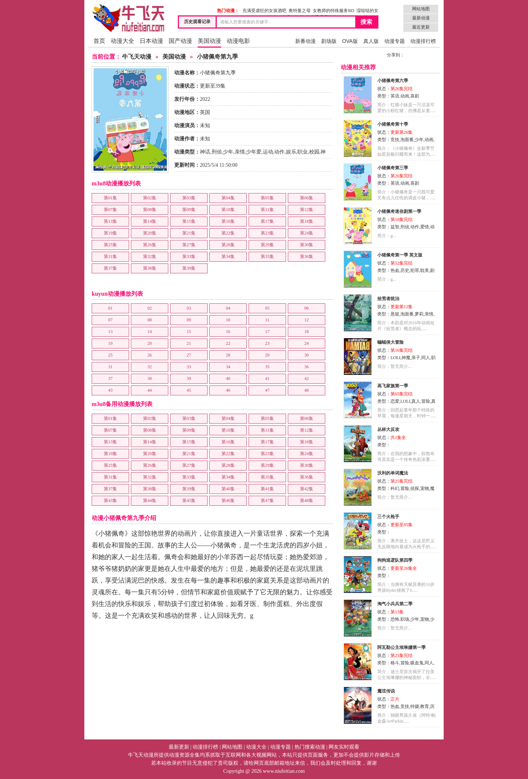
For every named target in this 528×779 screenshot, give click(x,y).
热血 (394, 270)
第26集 (149, 244)
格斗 (394, 662)
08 (149, 319)
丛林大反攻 (388, 429)
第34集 (228, 256)
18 (306, 331)
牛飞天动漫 (136, 56)
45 (189, 390)
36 (306, 366)
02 (149, 308)
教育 (424, 706)
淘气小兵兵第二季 (394, 603)
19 (110, 343)
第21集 (188, 233)
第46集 (228, 500)
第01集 (110, 197)
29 (267, 355)
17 (267, 331)
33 (189, 366)
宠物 (424, 488)
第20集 (149, 233)
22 (228, 343)
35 (267, 366)
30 (306, 355)
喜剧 (414, 96)
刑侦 (217, 152)
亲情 (240, 152)
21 (189, 343)
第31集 (110, 256)
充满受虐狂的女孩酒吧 (264, 10)
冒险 (425, 401)
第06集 (306, 197)
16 (228, 331)
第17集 (267, 221)
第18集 (306, 221)
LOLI (395, 357)
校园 (314, 152)
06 (306, 308)
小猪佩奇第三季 (392, 167)
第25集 (110, 244)
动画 (404, 96)
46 (228, 390)
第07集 (110, 209)
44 (149, 390)
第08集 (149, 209)
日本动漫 (151, 41)
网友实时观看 (344, 747)
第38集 (149, 268)
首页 (99, 41)
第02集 (149, 197)
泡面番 (407, 139)
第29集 (267, 244)
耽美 (424, 270)
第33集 (188, 256)
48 (306, 390)
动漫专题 (394, 41)
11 (267, 319)
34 (228, 366)
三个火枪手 (388, 516)
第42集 (306, 488)
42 (306, 378)
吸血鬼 (416, 662)
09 (189, 319)
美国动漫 (209, 41)
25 (110, 355)
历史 (404, 270)
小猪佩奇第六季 (392, 80)
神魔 (406, 357)
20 (149, 343)
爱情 (424, 226)
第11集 (267, 209)
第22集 (228, 233)
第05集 (267, 197)
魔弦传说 (386, 691)
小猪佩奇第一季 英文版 (399, 255)
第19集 (110, 233)
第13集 (110, 221)
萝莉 (419, 314)
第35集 (267, 256)
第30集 (306, 244)
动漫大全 (122, 41)
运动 (268, 152)
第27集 (188, 244)
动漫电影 (238, 41)
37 (110, 378)
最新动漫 (421, 18)
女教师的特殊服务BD (333, 10)
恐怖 (394, 619)
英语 (394, 96)
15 (189, 331)
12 (306, 319)
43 (110, 390)
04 (228, 308)
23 (267, 343)
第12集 (306, 209)
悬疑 (394, 314)
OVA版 (350, 41)
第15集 (188, 221)
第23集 (267, 233)
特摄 (414, 706)
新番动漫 (305, 41)
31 (110, 366)
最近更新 (421, 27)
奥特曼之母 (300, 10)
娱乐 (291, 152)
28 (228, 355)
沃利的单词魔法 (392, 473)
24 (306, 343)
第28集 (228, 244)
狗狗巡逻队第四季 (394, 560)
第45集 (188, 500)
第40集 (228, 488)
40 (228, 378)
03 (189, 308)
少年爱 (253, 152)
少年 (228, 152)
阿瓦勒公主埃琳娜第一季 (401, 647)
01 (110, 308)
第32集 (149, 256)
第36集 (306, 256)
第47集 (267, 500)
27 (189, 355)
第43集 (110, 500)
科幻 (394, 488)
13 (110, 331)
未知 (205, 125)
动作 (279, 152)
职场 (404, 619)
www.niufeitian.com (284, 771)
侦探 (414, 488)
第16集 (228, 221)
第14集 (149, 221)
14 (149, 331)
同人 (425, 357)
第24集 (306, 233)
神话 (205, 152)
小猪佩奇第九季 (217, 56)
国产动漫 (180, 41)
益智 (394, 226)
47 (267, 390)
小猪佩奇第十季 (392, 124)
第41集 (267, 488)
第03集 (188, 197)
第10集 (228, 209)
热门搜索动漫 (309, 747)
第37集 (110, 268)
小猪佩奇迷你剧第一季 (399, 211)
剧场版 (329, 41)
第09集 (188, 209)
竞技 (394, 139)
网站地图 (421, 8)
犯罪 (414, 270)
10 (228, 319)
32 (149, 366)
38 (149, 378)
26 (149, 355)
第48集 (306, 500)
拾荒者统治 (388, 298)
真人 (415, 401)
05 (267, 308)
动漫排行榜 (423, 41)
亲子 (415, 357)
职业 (302, 152)
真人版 (371, 41)
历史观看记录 (197, 21)
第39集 (188, 268)
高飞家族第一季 (392, 385)
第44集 (149, 500)
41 (267, 378)
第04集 (228, 197)
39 (189, 378)
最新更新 (179, 747)
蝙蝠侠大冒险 (390, 342)
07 (110, 319)
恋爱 (394, 401)
